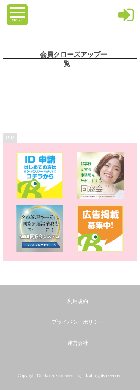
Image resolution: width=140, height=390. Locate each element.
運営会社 (77, 343)
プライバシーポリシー (78, 322)
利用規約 (77, 301)
